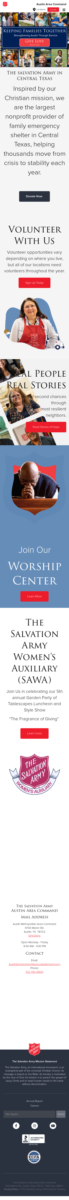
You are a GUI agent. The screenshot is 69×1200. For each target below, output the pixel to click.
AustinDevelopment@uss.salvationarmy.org (34, 964)
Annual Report (34, 1101)
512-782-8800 (34, 972)
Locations (39, 9)
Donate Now (34, 196)
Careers (34, 1105)
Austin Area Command (51, 4)
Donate (53, 9)
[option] (34, 37)
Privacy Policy (11, 1189)
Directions (34, 935)
